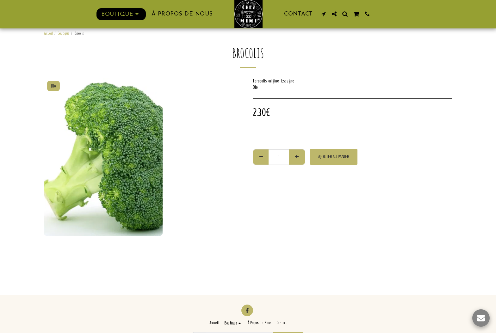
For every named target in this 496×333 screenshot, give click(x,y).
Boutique (64, 33)
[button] (324, 14)
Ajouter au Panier (333, 156)
